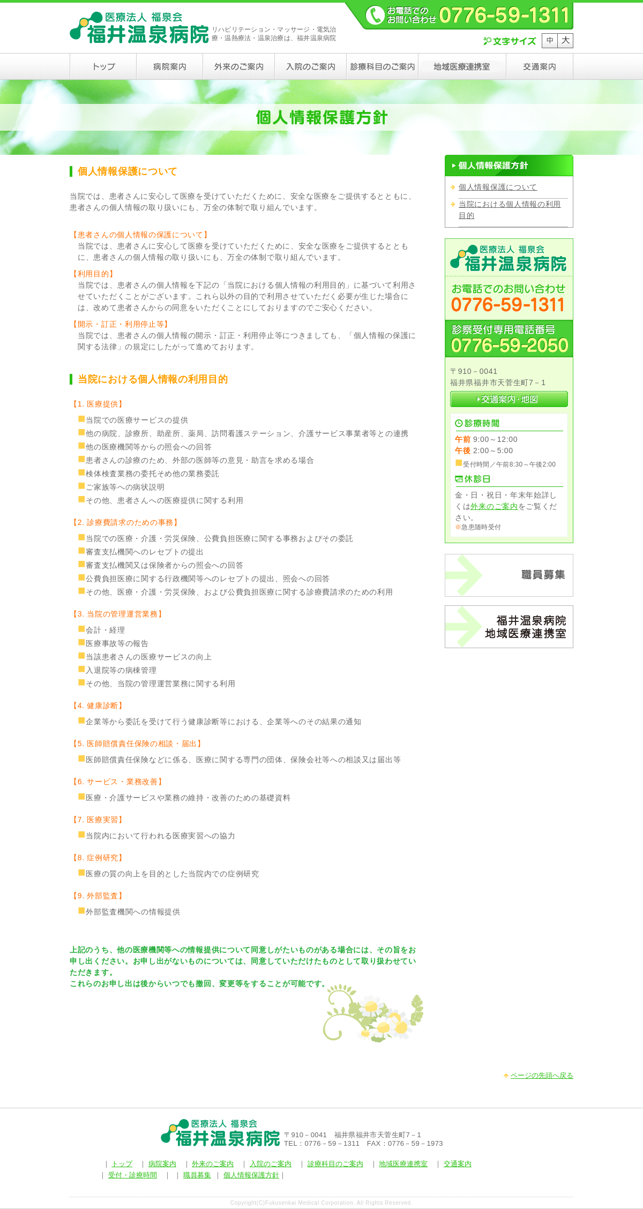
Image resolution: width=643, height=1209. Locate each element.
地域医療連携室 (403, 1164)
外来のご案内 (494, 506)
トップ (121, 1164)
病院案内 (162, 1164)
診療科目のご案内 (335, 1164)
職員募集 (197, 1175)
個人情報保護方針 (251, 1175)
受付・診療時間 (132, 1175)
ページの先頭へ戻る (542, 1075)
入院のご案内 (270, 1164)
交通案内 (458, 1164)
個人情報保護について (498, 187)
